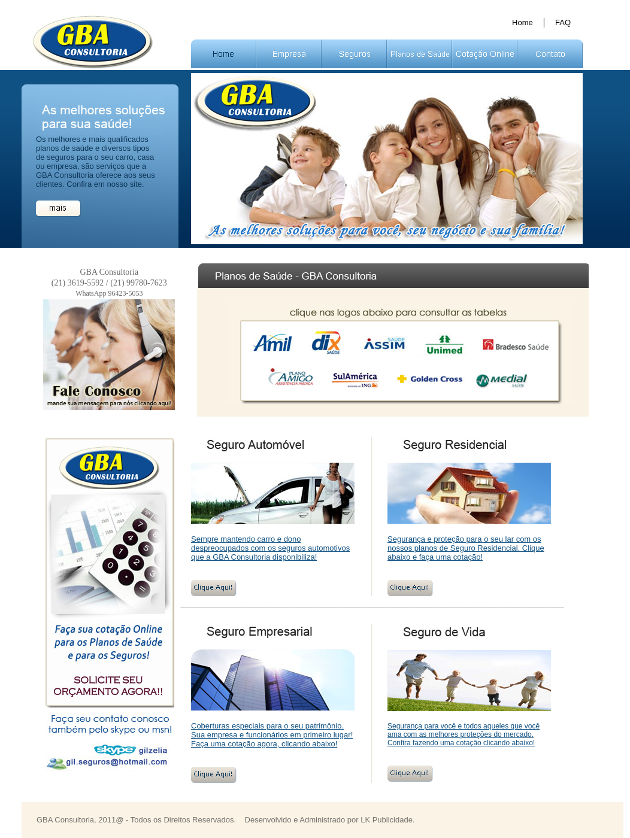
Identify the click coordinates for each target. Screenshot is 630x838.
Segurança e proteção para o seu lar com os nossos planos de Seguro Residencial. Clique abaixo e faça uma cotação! (465, 548)
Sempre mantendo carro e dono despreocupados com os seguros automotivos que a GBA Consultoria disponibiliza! (270, 548)
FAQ (563, 22)
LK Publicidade (387, 819)
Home (522, 22)
